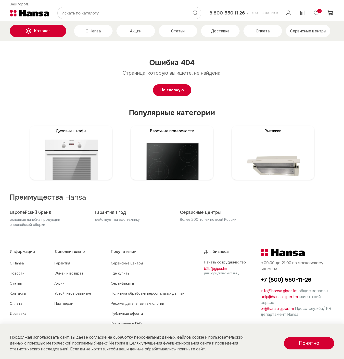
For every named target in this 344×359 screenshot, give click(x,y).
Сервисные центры (308, 31)
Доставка (220, 31)
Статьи (178, 31)
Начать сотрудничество (225, 262)
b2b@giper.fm (215, 268)
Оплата (263, 31)
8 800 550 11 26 (227, 13)
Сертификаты (122, 283)
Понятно (309, 343)
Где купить (120, 273)
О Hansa (93, 31)
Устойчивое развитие (72, 293)
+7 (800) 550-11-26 (286, 279)
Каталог (38, 31)
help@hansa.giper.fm (279, 296)
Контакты (18, 293)
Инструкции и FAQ (126, 323)
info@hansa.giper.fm (279, 290)
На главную (172, 90)
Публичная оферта (127, 313)
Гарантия (62, 263)
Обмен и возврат (68, 273)
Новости (17, 273)
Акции (135, 31)
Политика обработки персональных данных (147, 293)
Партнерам (64, 303)
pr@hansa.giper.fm (277, 308)
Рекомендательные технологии (137, 303)
